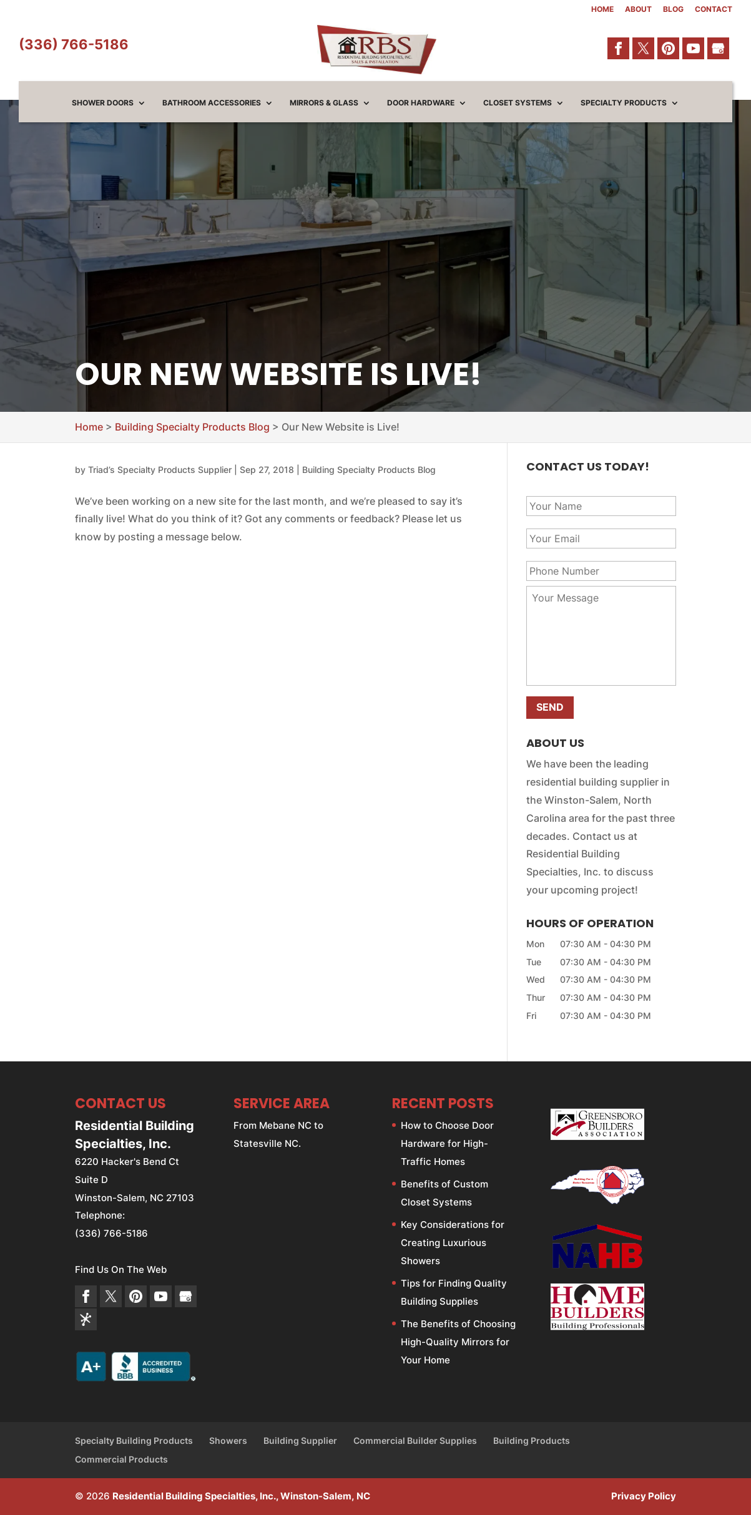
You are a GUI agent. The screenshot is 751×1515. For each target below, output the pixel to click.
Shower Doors (103, 103)
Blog (673, 10)
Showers (228, 1440)
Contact (713, 10)
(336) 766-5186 (74, 44)
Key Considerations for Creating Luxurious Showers (452, 1243)
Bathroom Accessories (211, 103)
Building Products (531, 1440)
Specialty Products (624, 103)
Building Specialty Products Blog (369, 469)
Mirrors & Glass (324, 103)
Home (602, 10)
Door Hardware (420, 103)
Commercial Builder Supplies (415, 1440)
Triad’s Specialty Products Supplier (160, 469)
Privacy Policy (643, 1496)
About (638, 10)
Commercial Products (121, 1459)
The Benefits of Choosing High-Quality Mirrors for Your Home (458, 1342)
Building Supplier (300, 1440)
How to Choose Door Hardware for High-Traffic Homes (447, 1143)
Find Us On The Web (121, 1269)
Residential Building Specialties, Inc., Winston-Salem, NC (241, 1496)
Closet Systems (517, 103)
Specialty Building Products (134, 1440)
